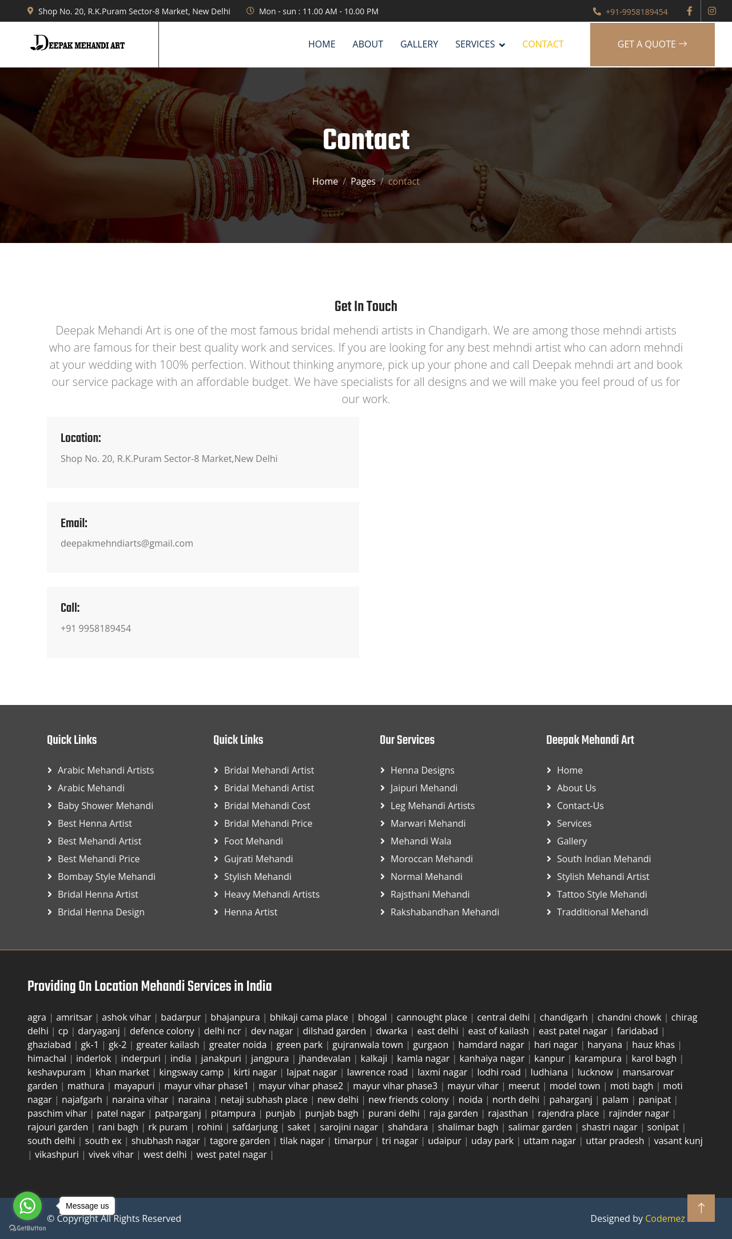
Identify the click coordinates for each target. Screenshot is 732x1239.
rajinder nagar (640, 1113)
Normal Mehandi (427, 876)
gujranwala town (368, 1044)
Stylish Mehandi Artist (603, 876)
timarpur (355, 1140)
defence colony (163, 1031)
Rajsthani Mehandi (430, 894)
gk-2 (119, 1044)
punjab (281, 1113)
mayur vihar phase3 (396, 1085)
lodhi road (500, 1072)
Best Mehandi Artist (99, 841)
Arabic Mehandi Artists (106, 770)
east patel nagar (574, 1031)
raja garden (454, 1113)
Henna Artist (250, 912)
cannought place (433, 1017)
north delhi (517, 1099)
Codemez (665, 1218)
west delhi (166, 1154)
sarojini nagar (350, 1127)
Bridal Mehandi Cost (267, 805)
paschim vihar (58, 1113)
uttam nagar (550, 1140)
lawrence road (378, 1072)
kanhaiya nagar (493, 1058)
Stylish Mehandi (258, 876)
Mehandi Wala (421, 841)
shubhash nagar (167, 1140)
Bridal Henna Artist (98, 894)
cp (64, 1031)
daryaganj (100, 1031)
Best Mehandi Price (99, 858)
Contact (542, 44)
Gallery (419, 44)
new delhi (339, 1099)
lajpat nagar (313, 1072)
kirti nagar (257, 1072)
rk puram (169, 1127)
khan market (124, 1072)
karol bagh (655, 1058)
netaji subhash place (265, 1099)
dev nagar (273, 1031)
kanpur (550, 1058)
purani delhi (395, 1113)
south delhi (52, 1140)
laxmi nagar (443, 1072)
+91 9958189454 (96, 628)
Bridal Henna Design (101, 912)
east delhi (438, 1031)
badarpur (182, 1017)
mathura (87, 1085)
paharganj (572, 1099)
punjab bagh (333, 1113)
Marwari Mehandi (428, 823)
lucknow (596, 1072)
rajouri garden (59, 1127)
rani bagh (119, 1127)
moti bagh (633, 1085)
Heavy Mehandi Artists (272, 894)
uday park (493, 1140)
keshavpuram (57, 1072)
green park (300, 1044)
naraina (195, 1099)
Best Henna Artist (95, 823)
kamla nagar (424, 1058)
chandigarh (565, 1017)
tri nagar (401, 1140)
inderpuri (142, 1058)
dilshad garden (335, 1031)
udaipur (446, 1140)
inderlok (94, 1058)
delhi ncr (224, 1031)
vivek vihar (112, 1154)
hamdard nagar (492, 1044)
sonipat (664, 1127)
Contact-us (580, 805)
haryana (605, 1044)
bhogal (373, 1017)
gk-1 (91, 1044)
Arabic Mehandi (91, 788)
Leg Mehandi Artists (433, 805)
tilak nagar (303, 1140)
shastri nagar (611, 1127)
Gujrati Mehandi (258, 858)
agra (38, 1017)
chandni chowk (631, 1017)
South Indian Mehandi (604, 858)
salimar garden (541, 1127)
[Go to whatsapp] (27, 1206)
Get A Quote (652, 44)
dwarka (392, 1031)
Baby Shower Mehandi (105, 805)
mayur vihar (474, 1085)
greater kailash (168, 1044)
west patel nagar (233, 1154)
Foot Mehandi (253, 841)
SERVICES (475, 44)
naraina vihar (141, 1099)
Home (322, 44)
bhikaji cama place (310, 1017)
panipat (655, 1099)
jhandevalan (326, 1058)
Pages (363, 181)
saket (300, 1127)
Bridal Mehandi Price (268, 823)
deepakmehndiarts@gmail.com (127, 543)
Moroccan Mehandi (432, 858)
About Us (576, 788)
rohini (211, 1127)
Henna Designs (423, 770)
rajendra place (569, 1113)
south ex (104, 1140)
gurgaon (432, 1044)
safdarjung (256, 1127)
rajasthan (509, 1113)
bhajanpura (236, 1017)
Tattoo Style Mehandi (602, 894)
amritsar (75, 1017)
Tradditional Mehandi (603, 912)
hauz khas (654, 1044)
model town (576, 1085)
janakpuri (222, 1058)
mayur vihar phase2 (301, 1085)
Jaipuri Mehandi (424, 788)
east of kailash (499, 1031)
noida (472, 1099)
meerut (525, 1085)
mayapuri (135, 1085)
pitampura (234, 1113)
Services (574, 823)
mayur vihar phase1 (207, 1085)
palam (616, 1099)
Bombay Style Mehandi (107, 876)
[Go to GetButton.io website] (27, 1227)
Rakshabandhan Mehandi (445, 912)
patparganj (179, 1113)
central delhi (504, 1017)
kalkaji (375, 1058)
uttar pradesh (616, 1140)
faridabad (639, 1031)
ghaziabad (50, 1044)
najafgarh (83, 1099)
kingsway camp (192, 1072)
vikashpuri (58, 1154)
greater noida (239, 1044)
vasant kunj (678, 1140)
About (368, 44)
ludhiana (550, 1072)
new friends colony (409, 1099)
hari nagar (557, 1044)
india (182, 1058)
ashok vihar (127, 1017)
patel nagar (122, 1113)
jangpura (271, 1058)
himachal (48, 1058)
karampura (599, 1058)
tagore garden (241, 1140)
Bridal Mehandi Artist (269, 770)
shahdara (409, 1127)
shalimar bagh (469, 1127)
